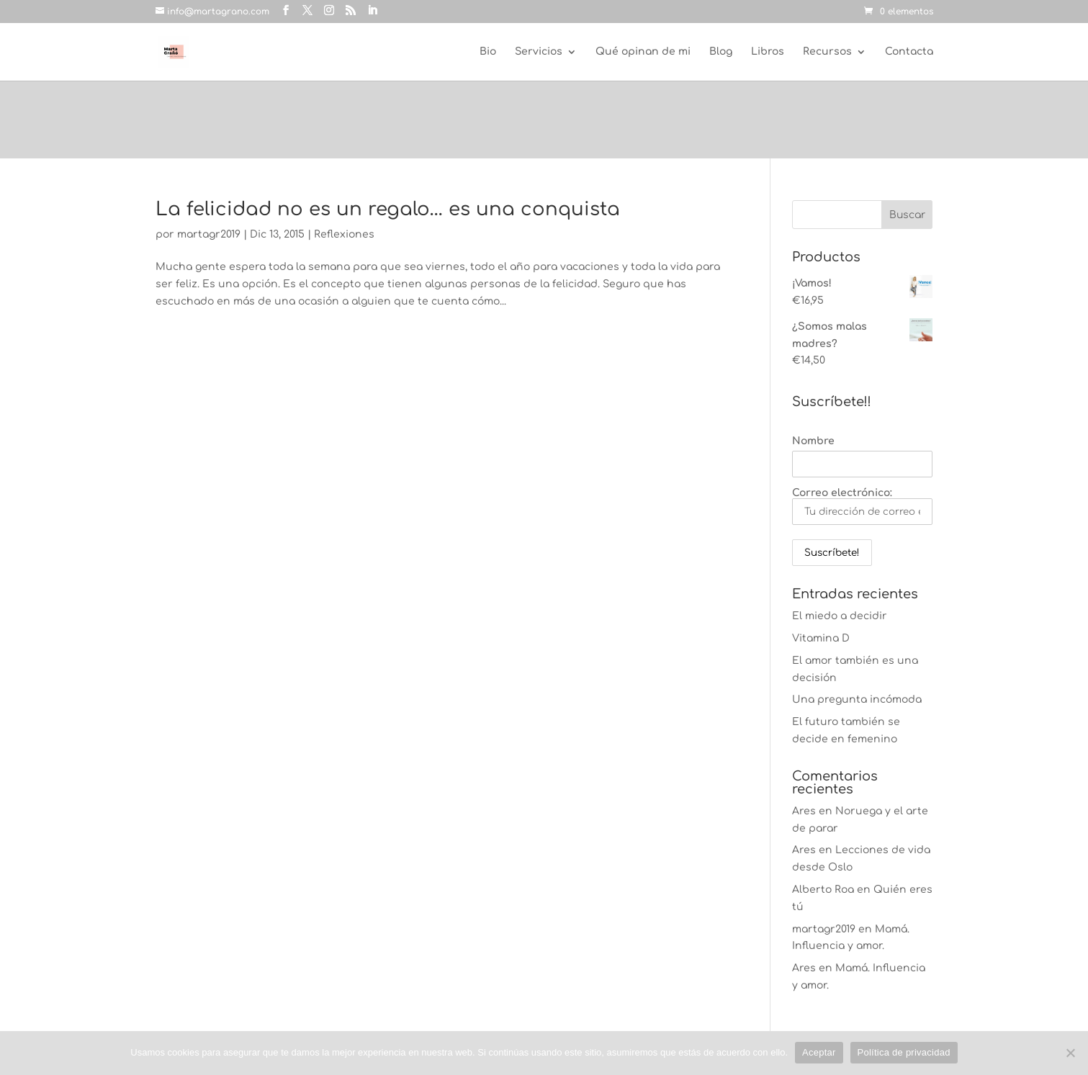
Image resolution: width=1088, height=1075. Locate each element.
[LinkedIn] (372, 11)
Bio (488, 52)
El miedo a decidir (839, 616)
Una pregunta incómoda (857, 699)
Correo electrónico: (862, 506)
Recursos (827, 52)
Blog (720, 52)
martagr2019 (208, 234)
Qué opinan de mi (643, 52)
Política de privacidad (904, 1052)
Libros (767, 52)
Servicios (538, 52)
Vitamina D (821, 638)
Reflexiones (344, 234)
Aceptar (819, 1052)
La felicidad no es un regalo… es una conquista (388, 209)
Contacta (909, 52)
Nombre (813, 441)
